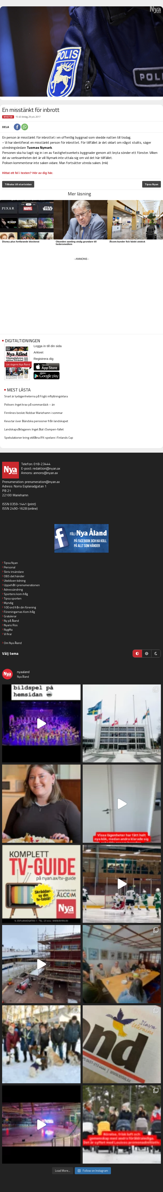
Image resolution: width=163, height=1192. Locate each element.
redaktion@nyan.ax (46, 468)
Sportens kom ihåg (16, 594)
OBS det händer (14, 576)
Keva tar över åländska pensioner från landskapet (36, 421)
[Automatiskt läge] (137, 653)
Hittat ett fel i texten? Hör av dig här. (27, 173)
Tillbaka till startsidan (18, 184)
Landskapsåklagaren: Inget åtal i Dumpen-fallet (34, 429)
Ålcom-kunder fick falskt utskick (127, 241)
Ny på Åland (11, 620)
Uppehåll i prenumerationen (22, 585)
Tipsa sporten (12, 598)
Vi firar (8, 634)
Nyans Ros (11, 625)
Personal (9, 567)
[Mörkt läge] (156, 653)
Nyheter (8, 116)
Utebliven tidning (15, 580)
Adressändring (13, 589)
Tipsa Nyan (151, 184)
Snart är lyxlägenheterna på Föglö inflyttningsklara (36, 396)
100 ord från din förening (20, 607)
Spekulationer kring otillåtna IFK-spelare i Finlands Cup (38, 437)
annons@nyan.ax (45, 472)
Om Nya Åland (13, 643)
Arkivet (38, 352)
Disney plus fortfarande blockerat (20, 241)
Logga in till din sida (48, 346)
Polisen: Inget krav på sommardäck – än (29, 404)
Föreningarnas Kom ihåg (19, 611)
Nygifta (8, 629)
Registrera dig (43, 358)
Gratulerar (10, 616)
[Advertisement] (81, 291)
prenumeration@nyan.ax (42, 481)
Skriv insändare (14, 571)
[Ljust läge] (146, 653)
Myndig (8, 603)
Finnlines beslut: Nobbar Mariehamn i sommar (33, 412)
